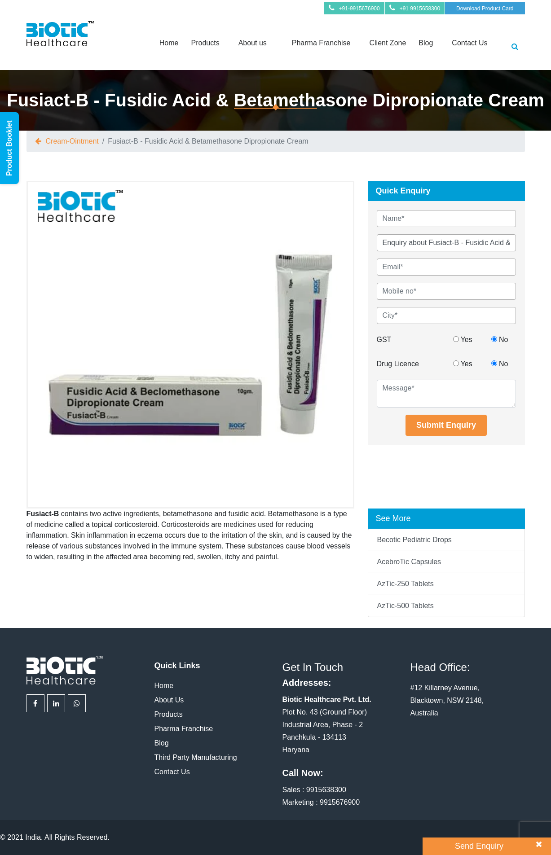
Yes (462, 339)
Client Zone (388, 43)
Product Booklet (9, 148)
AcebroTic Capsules (409, 562)
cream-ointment (72, 141)
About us (252, 43)
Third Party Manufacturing (195, 757)
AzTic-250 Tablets (405, 584)
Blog (426, 43)
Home (169, 43)
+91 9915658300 (420, 8)
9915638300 (326, 790)
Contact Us (469, 43)
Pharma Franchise (321, 43)
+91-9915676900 (359, 8)
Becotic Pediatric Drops (414, 540)
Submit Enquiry (446, 425)
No (499, 339)
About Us (169, 700)
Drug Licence (398, 364)
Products (205, 43)
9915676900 (340, 802)
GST (384, 339)
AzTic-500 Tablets (405, 605)
